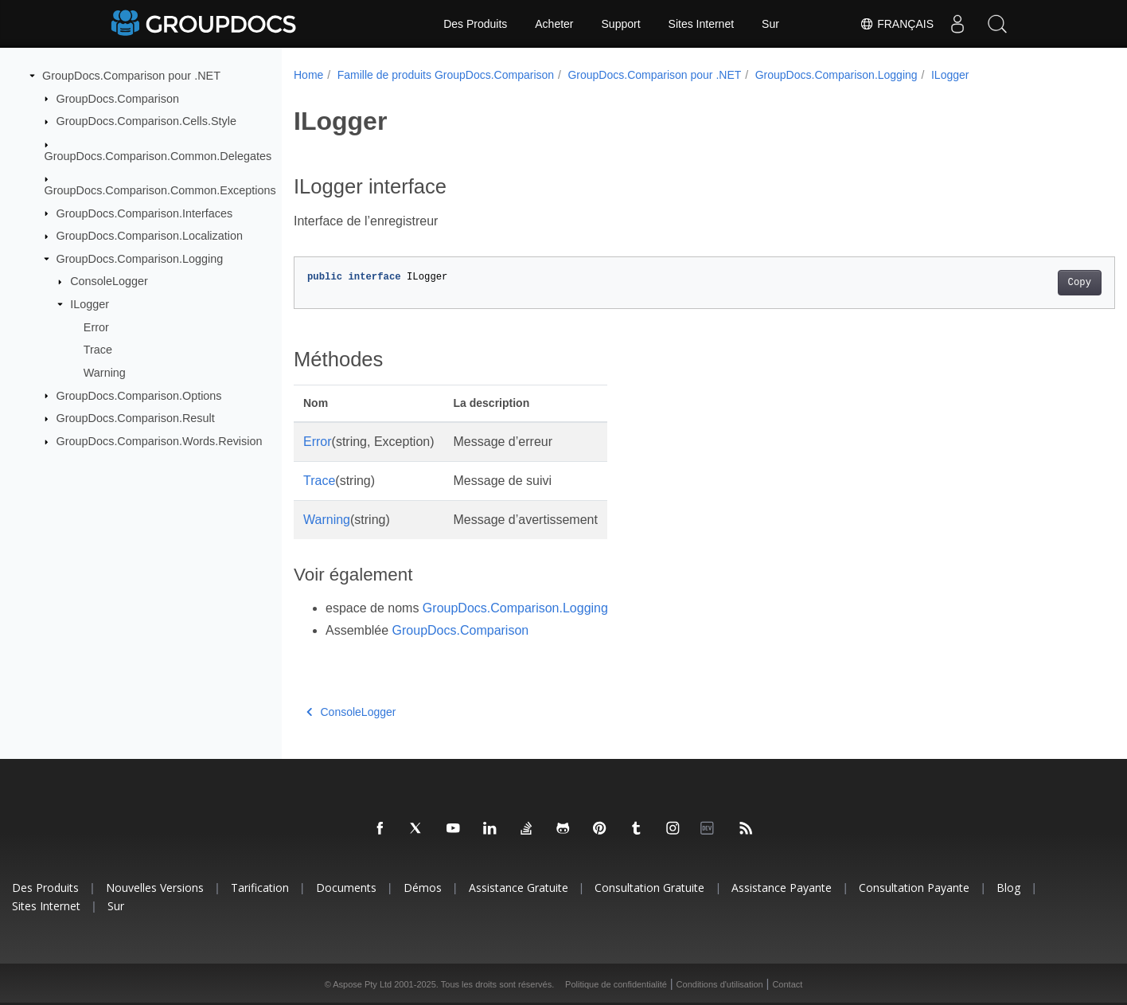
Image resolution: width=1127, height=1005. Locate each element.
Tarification (260, 887)
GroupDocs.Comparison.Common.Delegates (158, 155)
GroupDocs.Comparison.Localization (150, 235)
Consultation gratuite (649, 887)
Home (308, 74)
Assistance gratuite (518, 887)
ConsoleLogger (109, 281)
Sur (770, 24)
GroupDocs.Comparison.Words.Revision (160, 441)
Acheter (554, 24)
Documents (346, 887)
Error (96, 326)
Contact (787, 984)
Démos (423, 887)
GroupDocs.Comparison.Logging (140, 258)
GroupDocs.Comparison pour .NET (131, 75)
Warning (105, 372)
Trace (98, 349)
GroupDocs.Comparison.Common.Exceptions (160, 190)
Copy (1022, 282)
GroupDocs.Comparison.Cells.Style (146, 121)
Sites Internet (702, 24)
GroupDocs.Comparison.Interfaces (145, 212)
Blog (1008, 887)
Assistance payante (781, 887)
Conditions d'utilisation (720, 984)
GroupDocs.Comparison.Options (139, 395)
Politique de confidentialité (616, 984)
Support (621, 24)
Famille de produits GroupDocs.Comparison (445, 74)
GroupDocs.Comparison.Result (136, 418)
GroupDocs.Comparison (118, 98)
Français (897, 24)
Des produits (45, 887)
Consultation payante (914, 887)
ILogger (89, 304)
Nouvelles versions (155, 887)
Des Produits (475, 24)
